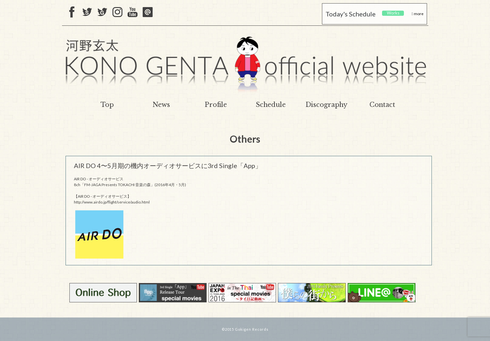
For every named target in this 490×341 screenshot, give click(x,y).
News (161, 105)
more (418, 13)
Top (107, 105)
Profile (216, 105)
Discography (326, 105)
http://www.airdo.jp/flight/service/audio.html (112, 202)
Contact (382, 105)
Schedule (271, 105)
